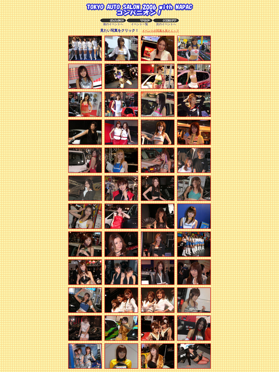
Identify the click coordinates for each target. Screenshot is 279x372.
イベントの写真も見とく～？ (160, 30)
